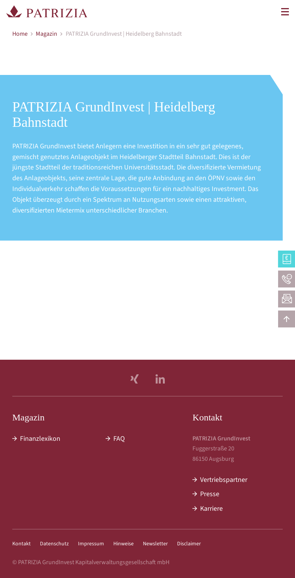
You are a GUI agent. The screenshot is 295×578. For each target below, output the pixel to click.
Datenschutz (54, 544)
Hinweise (123, 544)
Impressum (91, 544)
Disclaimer (189, 544)
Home (20, 34)
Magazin (46, 34)
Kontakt (21, 544)
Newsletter (155, 544)
